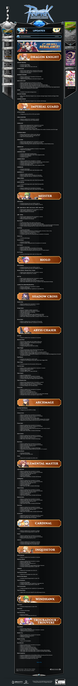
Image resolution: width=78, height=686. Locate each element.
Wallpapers (7, 80)
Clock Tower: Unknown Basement (25, 670)
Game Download (7, 78)
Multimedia (7, 81)
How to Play (7, 52)
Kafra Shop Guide (8, 63)
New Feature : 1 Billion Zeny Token (25, 669)
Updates (7, 44)
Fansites (8, 72)
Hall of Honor (8, 73)
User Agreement (42, 681)
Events (7, 45)
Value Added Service (7, 58)
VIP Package (8, 56)
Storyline (8, 50)
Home (53, 32)
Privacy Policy (35, 681)
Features (8, 53)
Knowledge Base (7, 86)
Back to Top (39, 662)
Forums (7, 70)
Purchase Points (7, 65)
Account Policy (49, 681)
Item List (8, 64)
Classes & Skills (7, 55)
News (7, 42)
